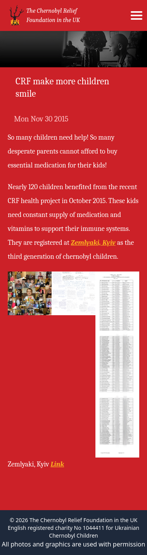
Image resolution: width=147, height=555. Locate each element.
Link (57, 464)
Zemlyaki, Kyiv (93, 243)
